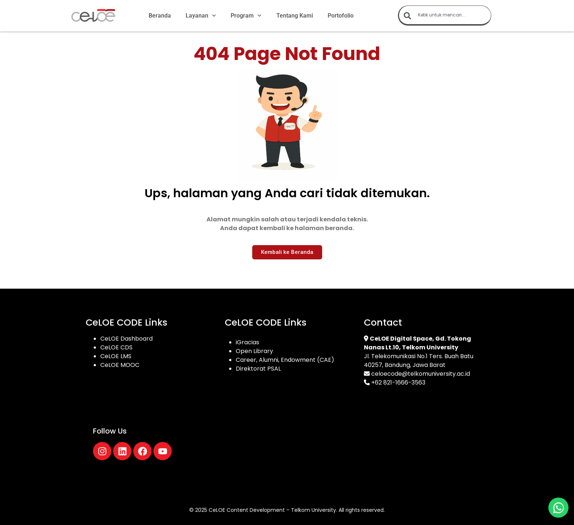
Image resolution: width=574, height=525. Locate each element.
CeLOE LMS (115, 356)
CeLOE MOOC (119, 365)
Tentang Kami (294, 15)
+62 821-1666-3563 (398, 382)
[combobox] (444, 15)
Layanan (201, 15)
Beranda (160, 15)
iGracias (247, 342)
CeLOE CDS (116, 347)
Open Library (254, 351)
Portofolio (341, 15)
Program (246, 15)
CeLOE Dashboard (126, 338)
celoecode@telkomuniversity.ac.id (420, 374)
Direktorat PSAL (258, 368)
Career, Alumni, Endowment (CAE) (285, 360)
